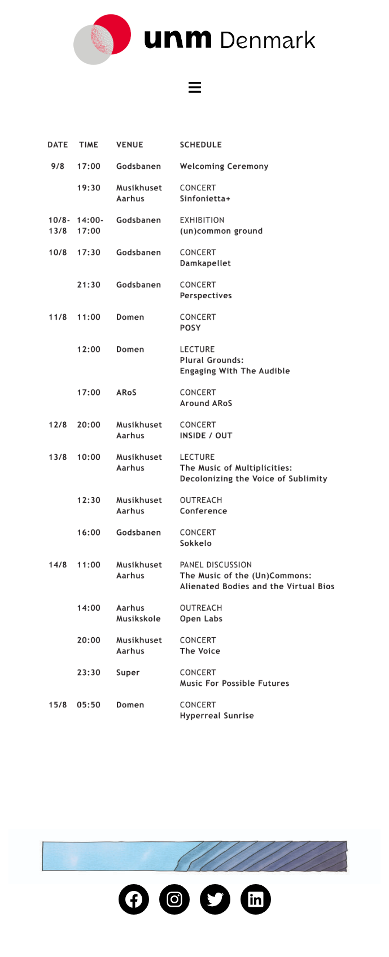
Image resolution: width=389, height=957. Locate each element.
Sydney (170, 938)
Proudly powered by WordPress (65, 938)
